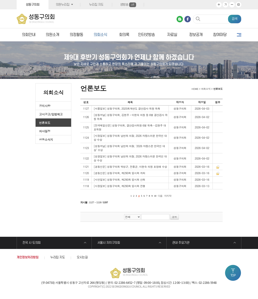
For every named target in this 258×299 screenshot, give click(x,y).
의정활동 (76, 35)
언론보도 (44, 123)
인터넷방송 (146, 35)
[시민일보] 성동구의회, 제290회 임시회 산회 (119, 179)
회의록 (124, 35)
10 (155, 195)
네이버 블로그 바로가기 (180, 19)
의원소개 (52, 35)
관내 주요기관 (180, 242)
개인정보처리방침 (27, 257)
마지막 (168, 195)
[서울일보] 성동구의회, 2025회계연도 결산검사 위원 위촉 (127, 108)
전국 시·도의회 (31, 242)
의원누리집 (62, 4)
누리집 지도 (96, 4)
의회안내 (28, 35)
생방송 (128, 4)
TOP (233, 275)
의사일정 (44, 131)
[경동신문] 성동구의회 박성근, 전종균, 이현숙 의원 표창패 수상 (130, 167)
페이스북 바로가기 (187, 19)
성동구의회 (33, 4)
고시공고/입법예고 (51, 114)
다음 (160, 195)
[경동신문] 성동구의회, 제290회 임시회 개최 (119, 173)
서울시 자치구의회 (108, 242)
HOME (194, 89)
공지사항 (44, 106)
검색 (234, 19)
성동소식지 (46, 139)
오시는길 (82, 257)
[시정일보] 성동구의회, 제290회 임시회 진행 (119, 186)
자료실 (172, 35)
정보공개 (196, 35)
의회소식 (100, 35)
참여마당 (220, 35)
